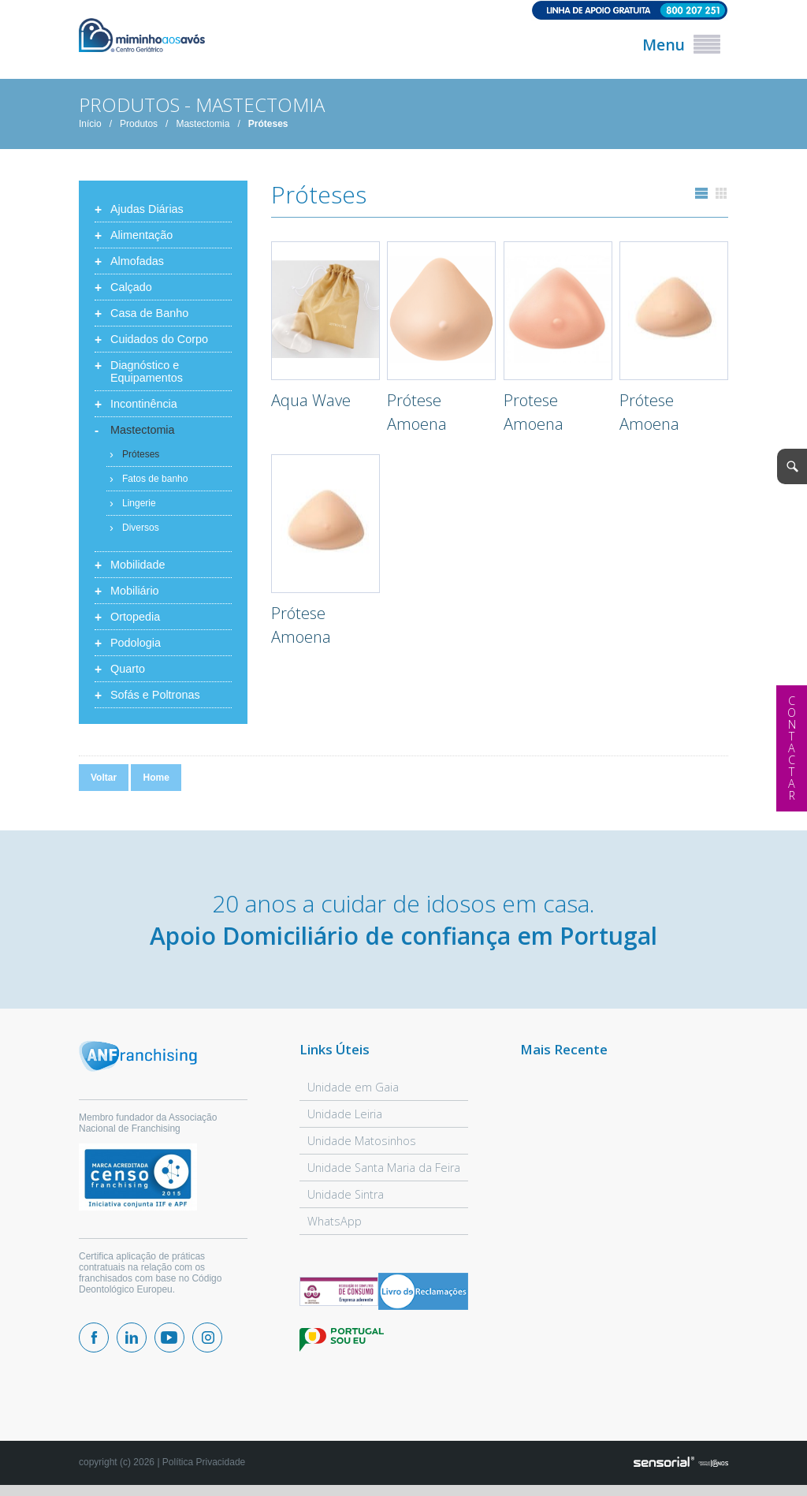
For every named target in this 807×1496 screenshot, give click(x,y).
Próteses (268, 123)
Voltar (104, 777)
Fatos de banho (155, 478)
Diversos (140, 527)
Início (90, 123)
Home (156, 777)
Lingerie (139, 503)
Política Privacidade (203, 1462)
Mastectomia (202, 123)
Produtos (139, 123)
